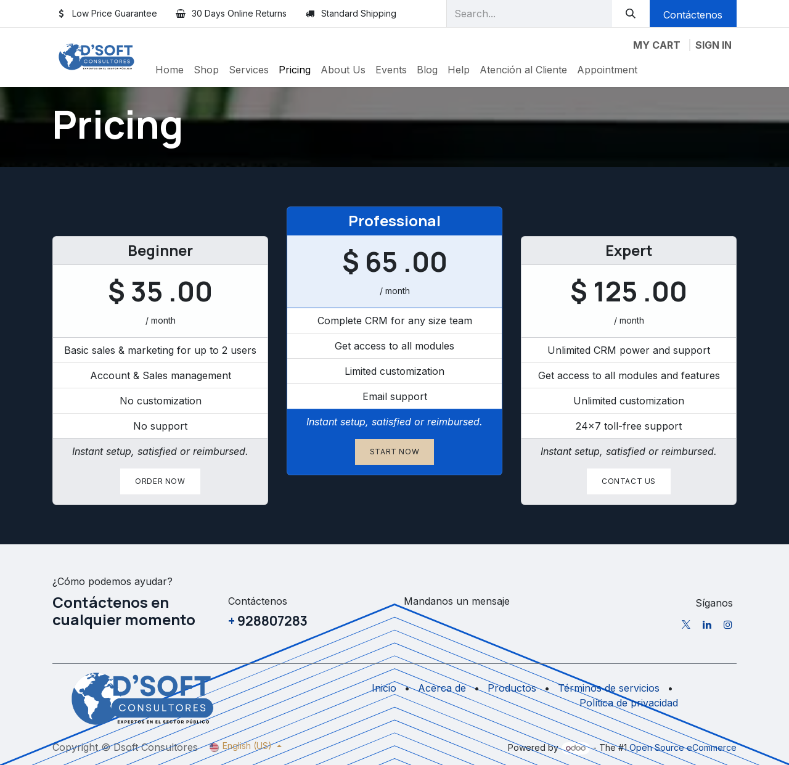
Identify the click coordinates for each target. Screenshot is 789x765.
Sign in (713, 45)
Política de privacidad (628, 703)
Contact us (629, 481)
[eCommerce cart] (656, 45)
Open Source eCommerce (683, 747)
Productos (512, 688)
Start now (394, 451)
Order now (160, 481)
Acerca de (442, 688)
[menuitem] (169, 69)
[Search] (631, 13)
